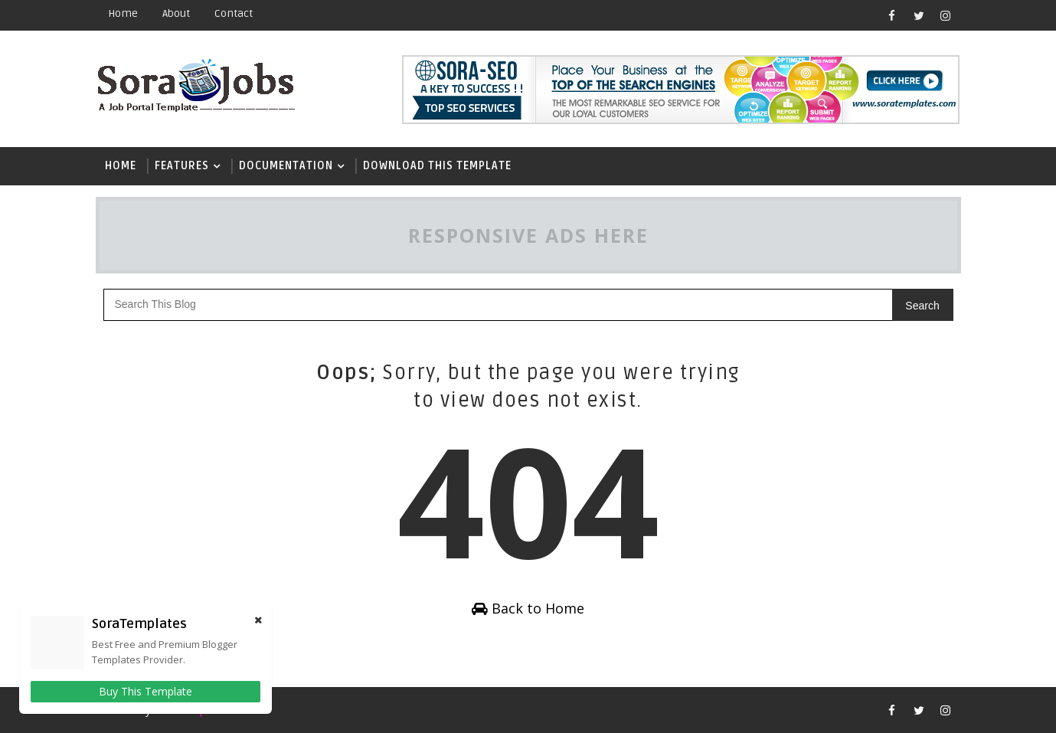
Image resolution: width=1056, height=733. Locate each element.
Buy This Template (145, 691)
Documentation (286, 165)
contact (233, 13)
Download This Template (437, 165)
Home (123, 13)
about (176, 13)
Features (182, 165)
